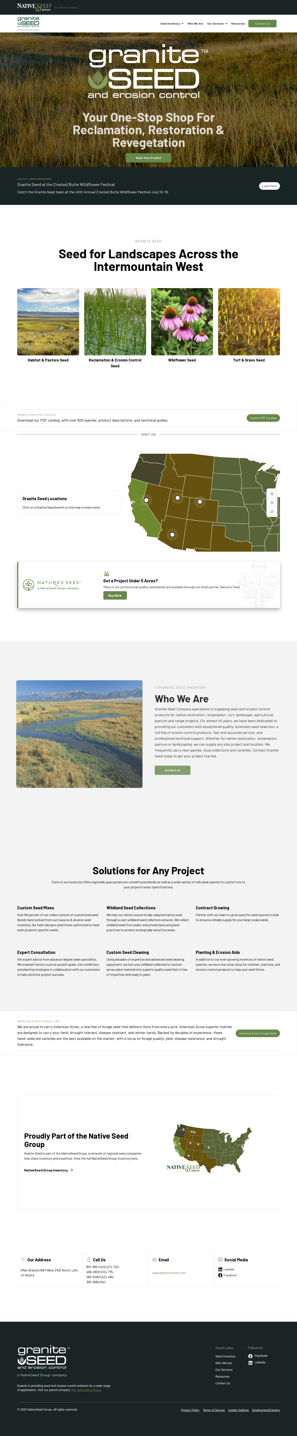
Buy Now (115, 595)
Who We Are (224, 1363)
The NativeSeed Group (86, 1390)
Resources (238, 23)
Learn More (269, 186)
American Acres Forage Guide (258, 1033)
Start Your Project (148, 158)
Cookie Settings (238, 1410)
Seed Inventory (225, 1356)
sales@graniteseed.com (169, 1273)
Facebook (227, 1275)
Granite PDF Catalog (263, 418)
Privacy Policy (190, 1410)
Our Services (224, 1369)
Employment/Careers (266, 1410)
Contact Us (262, 23)
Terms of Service (214, 1410)
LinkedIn (226, 1269)
